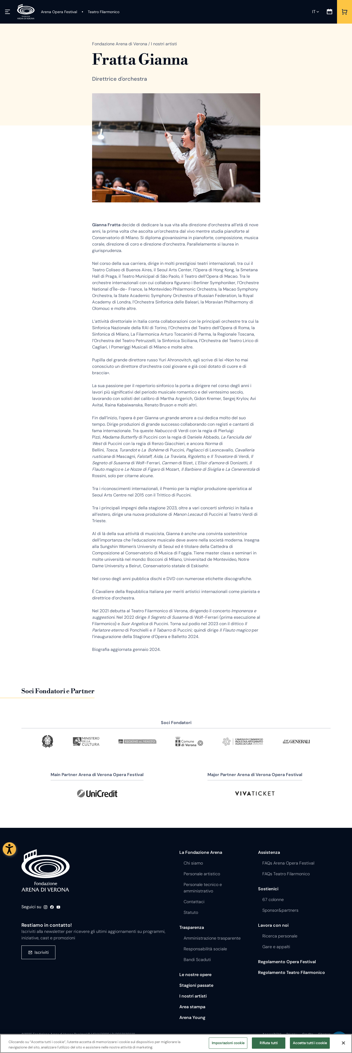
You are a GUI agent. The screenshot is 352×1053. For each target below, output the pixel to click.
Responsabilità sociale (205, 949)
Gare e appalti (276, 947)
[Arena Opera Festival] (59, 12)
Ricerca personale (279, 936)
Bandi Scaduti (197, 959)
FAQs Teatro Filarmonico (286, 874)
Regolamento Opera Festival (287, 962)
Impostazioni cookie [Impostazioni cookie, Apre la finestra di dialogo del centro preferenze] (228, 1043)
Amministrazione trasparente (212, 938)
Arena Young (192, 1017)
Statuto (191, 912)
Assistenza (269, 852)
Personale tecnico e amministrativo (203, 888)
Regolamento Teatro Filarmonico (291, 972)
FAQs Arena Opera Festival (288, 863)
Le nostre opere (195, 974)
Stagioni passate (196, 985)
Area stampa (192, 1007)
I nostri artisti (193, 996)
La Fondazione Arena (200, 852)
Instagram (45, 907)
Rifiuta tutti (269, 1043)
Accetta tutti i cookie (310, 1043)
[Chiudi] (343, 1043)
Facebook (52, 907)
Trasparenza (191, 927)
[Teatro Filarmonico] (100, 12)
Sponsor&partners (280, 910)
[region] (176, 1043)
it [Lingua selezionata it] (314, 11)
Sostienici (268, 889)
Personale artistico (202, 874)
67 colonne (273, 899)
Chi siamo (193, 863)
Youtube (58, 907)
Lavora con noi (273, 925)
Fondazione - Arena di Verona (45, 870)
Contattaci (194, 901)
